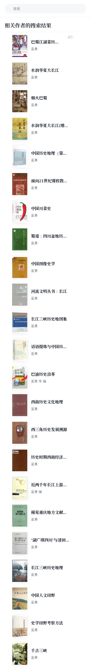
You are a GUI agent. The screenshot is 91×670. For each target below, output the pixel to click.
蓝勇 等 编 (38, 381)
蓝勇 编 (36, 492)
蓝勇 (34, 49)
